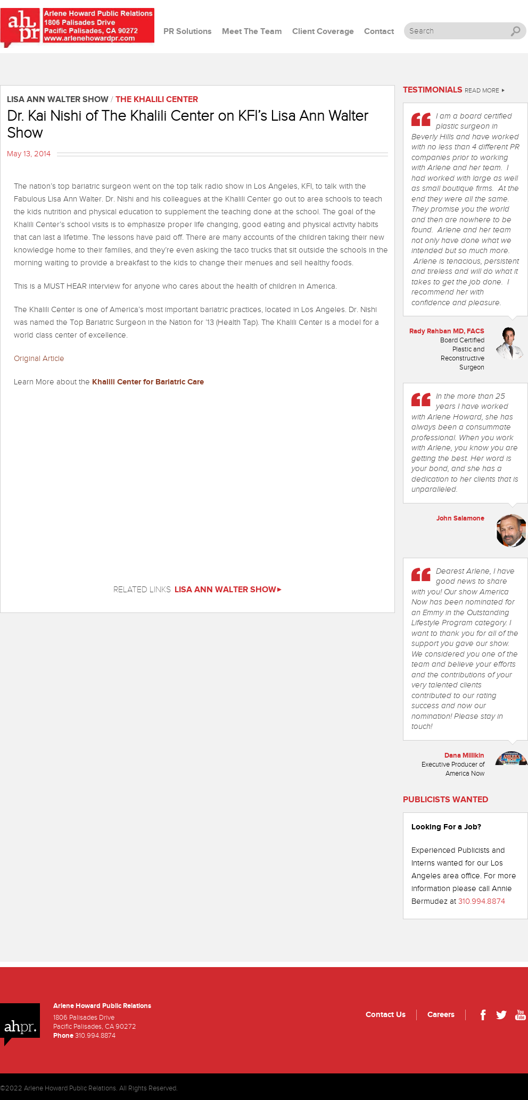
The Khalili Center (157, 100)
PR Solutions (187, 32)
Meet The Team (252, 32)
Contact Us (386, 1015)
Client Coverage (323, 32)
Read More (485, 90)
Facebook (483, 1016)
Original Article (39, 358)
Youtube (520, 1016)
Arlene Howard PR (77, 28)
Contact (379, 32)
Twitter (501, 1016)
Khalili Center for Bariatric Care (147, 382)
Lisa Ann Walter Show (228, 590)
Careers (441, 1015)
